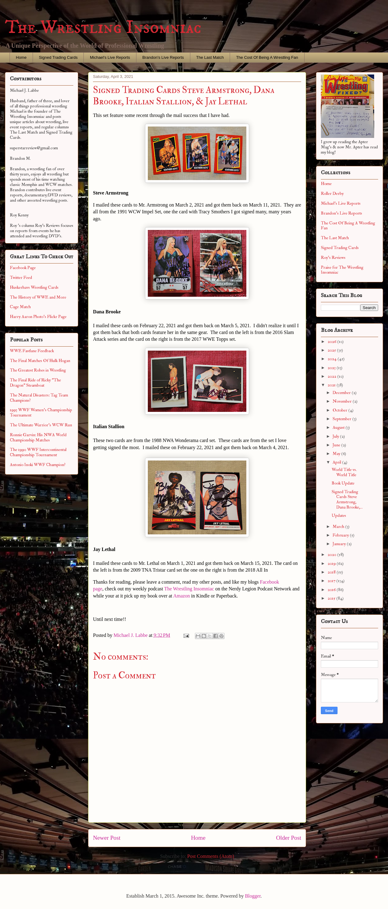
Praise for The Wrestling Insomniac (342, 270)
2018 (332, 572)
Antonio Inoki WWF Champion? (38, 464)
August (339, 427)
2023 (332, 367)
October (340, 410)
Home (21, 57)
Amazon (181, 595)
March (339, 526)
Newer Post (106, 838)
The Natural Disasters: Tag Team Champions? (39, 397)
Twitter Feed (21, 277)
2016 (332, 589)
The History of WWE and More (38, 297)
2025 (332, 350)
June (337, 445)
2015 (332, 598)
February (341, 535)
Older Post (288, 838)
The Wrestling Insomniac (103, 27)
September (342, 418)
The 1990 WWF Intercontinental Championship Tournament (38, 452)
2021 (332, 385)
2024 (332, 358)
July (336, 436)
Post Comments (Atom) (210, 856)
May (337, 453)
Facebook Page (23, 267)
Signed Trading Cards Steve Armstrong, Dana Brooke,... (347, 499)
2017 (332, 580)
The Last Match (210, 57)
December (342, 392)
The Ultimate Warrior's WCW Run (41, 425)
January (340, 543)
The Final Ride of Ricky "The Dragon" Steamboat (35, 382)
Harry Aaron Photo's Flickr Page (38, 316)
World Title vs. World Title (344, 472)
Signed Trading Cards (58, 57)
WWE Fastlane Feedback (32, 350)
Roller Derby (332, 193)
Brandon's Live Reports (163, 57)
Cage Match (20, 306)
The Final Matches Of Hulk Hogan (40, 360)
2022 (332, 376)
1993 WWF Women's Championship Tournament (41, 412)
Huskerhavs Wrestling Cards (34, 287)
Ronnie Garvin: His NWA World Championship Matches (38, 437)
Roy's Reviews (333, 257)
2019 (332, 563)
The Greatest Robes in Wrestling (38, 370)
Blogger (253, 896)
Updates (339, 515)
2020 (332, 554)
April (337, 462)
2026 (332, 341)
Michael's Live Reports (110, 57)
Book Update (343, 483)
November (343, 401)
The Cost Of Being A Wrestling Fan (267, 57)
